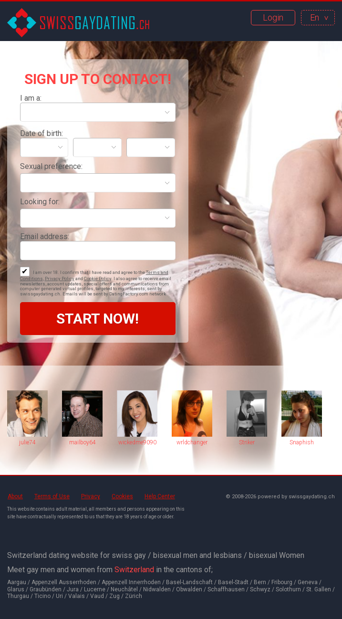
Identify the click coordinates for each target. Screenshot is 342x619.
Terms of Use (52, 496)
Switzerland (134, 569)
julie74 (27, 442)
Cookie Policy (97, 278)
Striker (247, 442)
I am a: (30, 98)
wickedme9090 (137, 442)
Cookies (122, 496)
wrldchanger (191, 442)
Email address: (44, 236)
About (15, 496)
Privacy (90, 496)
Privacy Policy (59, 278)
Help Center (160, 496)
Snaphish (302, 442)
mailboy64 (82, 442)
